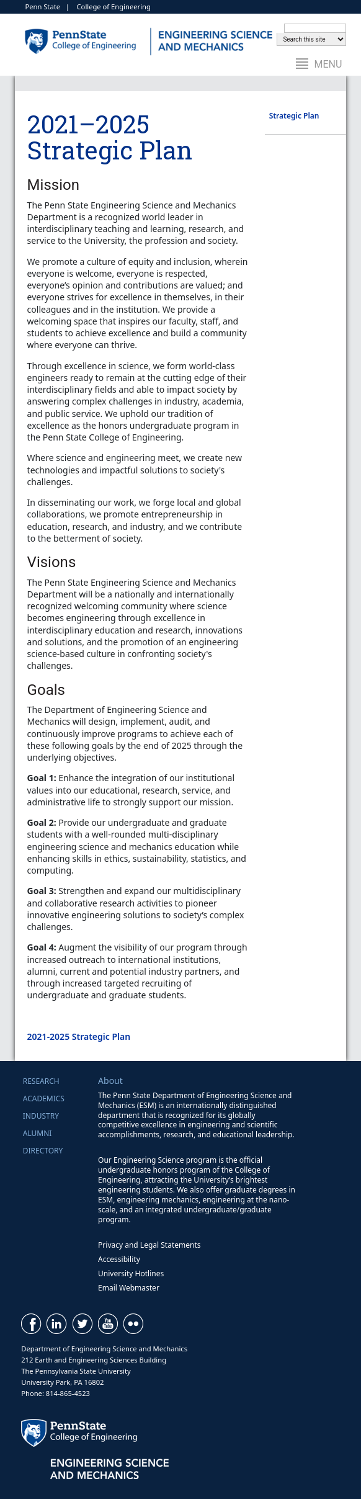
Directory (43, 1150)
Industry (41, 1116)
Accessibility (119, 1259)
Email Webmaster (128, 1287)
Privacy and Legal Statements (149, 1245)
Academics (44, 1098)
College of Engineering (114, 6)
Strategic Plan (294, 115)
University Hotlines (131, 1273)
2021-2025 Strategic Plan (79, 1036)
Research (41, 1081)
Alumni (37, 1133)
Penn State (42, 6)
